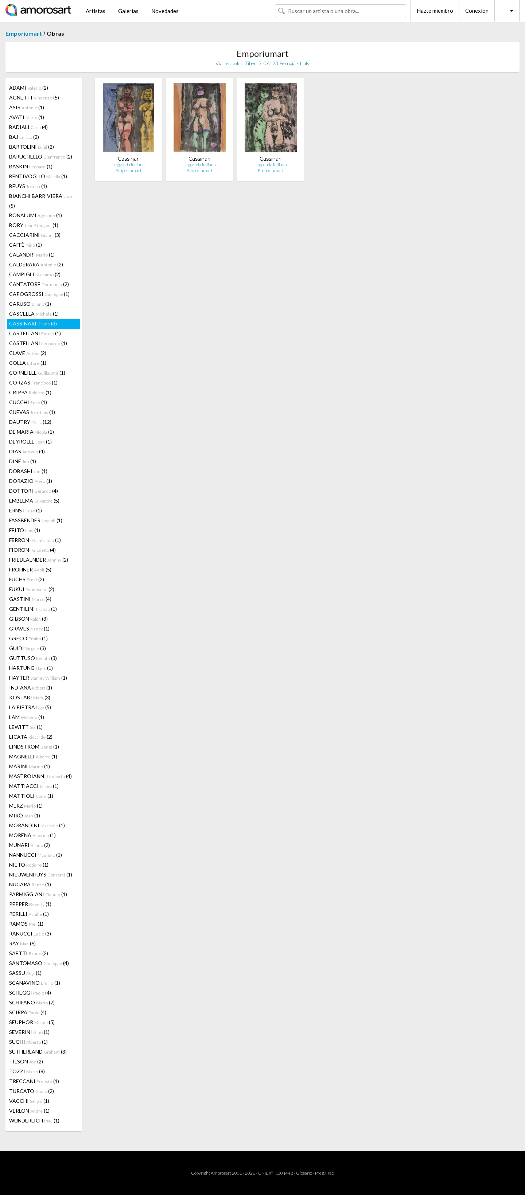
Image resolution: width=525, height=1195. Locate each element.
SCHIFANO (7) (32, 1002)
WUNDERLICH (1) (34, 1120)
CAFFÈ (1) (25, 245)
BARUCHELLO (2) (40, 156)
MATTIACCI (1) (34, 786)
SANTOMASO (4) (39, 963)
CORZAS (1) (33, 382)
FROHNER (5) (30, 569)
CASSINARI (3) (33, 323)
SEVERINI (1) (29, 1032)
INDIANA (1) (30, 687)
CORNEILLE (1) (37, 373)
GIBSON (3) (28, 619)
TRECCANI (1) (34, 1081)
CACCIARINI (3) (35, 235)
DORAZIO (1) (30, 481)
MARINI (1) (29, 766)
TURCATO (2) (31, 1091)
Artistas (95, 11)
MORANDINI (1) (37, 825)
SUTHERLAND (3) (38, 1051)
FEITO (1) (24, 530)
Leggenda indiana (128, 164)
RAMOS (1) (26, 924)
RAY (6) (22, 943)
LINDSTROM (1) (34, 746)
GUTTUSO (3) (33, 658)
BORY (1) (33, 225)
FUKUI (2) (31, 589)
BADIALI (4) (28, 127)
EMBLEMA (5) (34, 500)
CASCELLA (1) (34, 314)
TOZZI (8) (27, 1071)
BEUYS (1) (28, 186)
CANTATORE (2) (39, 284)
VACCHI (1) (29, 1101)
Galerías (128, 11)
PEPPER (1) (30, 904)
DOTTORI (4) (33, 491)
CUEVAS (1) (32, 412)
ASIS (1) (26, 107)
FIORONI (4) (32, 550)
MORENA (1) (32, 835)
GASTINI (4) (30, 599)
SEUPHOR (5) (32, 1022)
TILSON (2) (26, 1061)
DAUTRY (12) (30, 422)
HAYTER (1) (38, 678)
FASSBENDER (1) (35, 520)
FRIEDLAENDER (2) (38, 560)
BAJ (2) (24, 137)
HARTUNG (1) (31, 668)
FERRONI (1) (35, 540)
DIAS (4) (27, 451)
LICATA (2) (30, 737)
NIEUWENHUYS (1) (40, 874)
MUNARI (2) (29, 845)
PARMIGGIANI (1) (38, 894)
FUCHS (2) (26, 579)
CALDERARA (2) (36, 264)
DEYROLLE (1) (30, 441)
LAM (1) (26, 717)
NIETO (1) (28, 865)
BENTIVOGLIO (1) (38, 176)
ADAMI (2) (28, 88)
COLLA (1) (27, 363)
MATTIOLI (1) (31, 796)
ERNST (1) (25, 510)
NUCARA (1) (30, 884)
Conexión (477, 10)
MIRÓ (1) (24, 815)
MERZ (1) (26, 805)
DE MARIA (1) (31, 432)
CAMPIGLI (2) (35, 274)
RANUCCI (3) (30, 933)
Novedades (165, 11)
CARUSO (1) (30, 304)
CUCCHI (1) (28, 402)
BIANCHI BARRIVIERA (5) (40, 201)
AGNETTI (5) (34, 97)
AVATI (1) (26, 117)
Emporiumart (23, 33)
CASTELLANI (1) (35, 333)
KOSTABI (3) (29, 697)
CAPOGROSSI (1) (39, 294)
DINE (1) (22, 461)
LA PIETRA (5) (30, 707)
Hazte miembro (435, 10)
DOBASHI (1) (28, 471)
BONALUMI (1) (35, 215)
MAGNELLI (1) (33, 756)
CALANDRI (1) (32, 254)
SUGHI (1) (28, 1042)
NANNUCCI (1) (35, 855)
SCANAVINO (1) (34, 983)
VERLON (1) (29, 1111)
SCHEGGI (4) (30, 992)
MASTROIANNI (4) (40, 776)
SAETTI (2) (28, 953)
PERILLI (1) (29, 914)
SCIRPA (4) (27, 1012)
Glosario (304, 1173)
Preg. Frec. (324, 1173)
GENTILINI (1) (33, 609)
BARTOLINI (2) (31, 147)
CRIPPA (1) (30, 392)
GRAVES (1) (29, 628)
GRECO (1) (28, 638)
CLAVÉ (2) (27, 353)
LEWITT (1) (26, 727)
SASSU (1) (25, 973)
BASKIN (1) (30, 166)
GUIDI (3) (27, 648)
